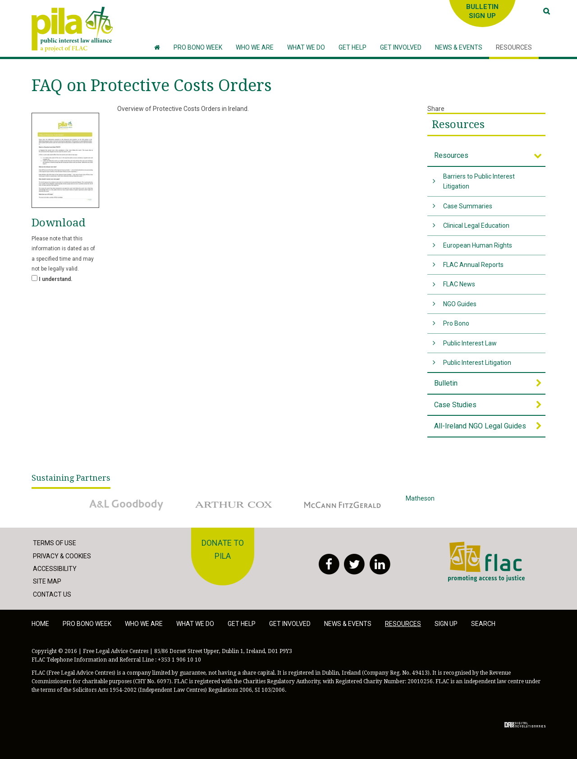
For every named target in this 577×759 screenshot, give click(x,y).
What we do (195, 623)
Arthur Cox (234, 504)
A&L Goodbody (126, 504)
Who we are (144, 623)
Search (483, 623)
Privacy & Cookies (62, 556)
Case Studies (455, 404)
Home (40, 623)
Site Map (47, 581)
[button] (254, 47)
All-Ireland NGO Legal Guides (480, 426)
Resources (458, 124)
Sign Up (446, 623)
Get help (242, 623)
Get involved (290, 623)
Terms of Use (54, 543)
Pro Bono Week (87, 623)
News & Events (347, 623)
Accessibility (55, 568)
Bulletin (446, 383)
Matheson (451, 504)
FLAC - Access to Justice (486, 561)
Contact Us (52, 594)
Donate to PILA (222, 549)
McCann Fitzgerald (343, 504)
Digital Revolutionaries (524, 724)
